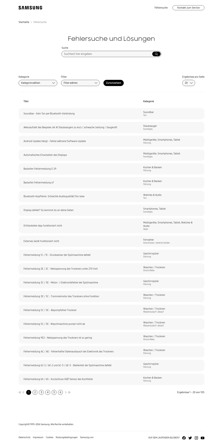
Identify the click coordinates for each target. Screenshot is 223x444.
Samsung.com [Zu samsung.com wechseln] (87, 437)
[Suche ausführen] (156, 54)
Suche (65, 47)
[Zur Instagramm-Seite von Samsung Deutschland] (196, 438)
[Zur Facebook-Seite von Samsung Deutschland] (184, 438)
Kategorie (24, 76)
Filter (64, 76)
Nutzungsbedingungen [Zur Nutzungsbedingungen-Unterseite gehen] (67, 437)
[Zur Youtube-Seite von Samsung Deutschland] (202, 438)
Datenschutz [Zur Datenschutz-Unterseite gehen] (24, 437)
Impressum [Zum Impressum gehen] (38, 437)
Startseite (24, 22)
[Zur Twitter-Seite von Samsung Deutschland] (190, 438)
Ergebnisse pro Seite (193, 76)
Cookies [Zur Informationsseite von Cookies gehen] (49, 437)
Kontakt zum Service (188, 7)
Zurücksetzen (113, 82)
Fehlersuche (161, 7)
